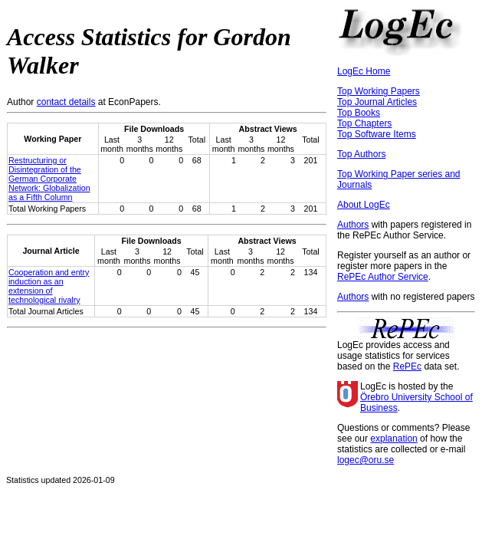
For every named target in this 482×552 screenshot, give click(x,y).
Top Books (358, 112)
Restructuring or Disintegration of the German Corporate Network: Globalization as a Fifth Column (49, 179)
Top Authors (361, 154)
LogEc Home (363, 71)
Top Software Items (376, 134)
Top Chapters (364, 123)
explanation (393, 438)
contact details (66, 102)
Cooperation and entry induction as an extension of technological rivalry (48, 286)
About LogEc (363, 204)
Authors (353, 224)
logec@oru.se (365, 460)
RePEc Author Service (382, 276)
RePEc (407, 366)
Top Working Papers (378, 91)
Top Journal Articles (377, 102)
